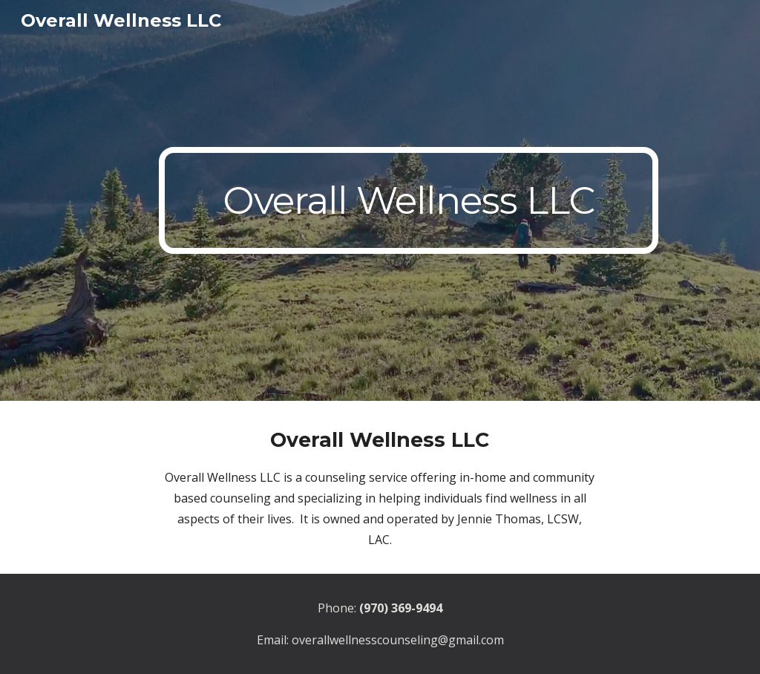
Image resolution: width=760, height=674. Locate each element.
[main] (408, 200)
